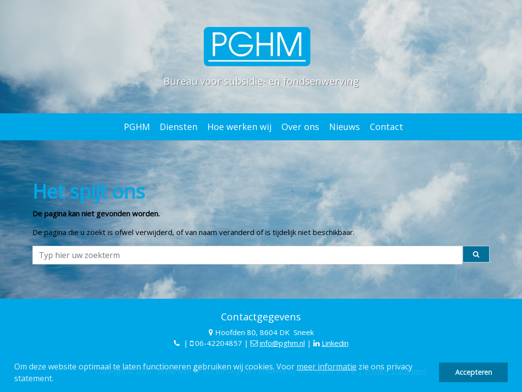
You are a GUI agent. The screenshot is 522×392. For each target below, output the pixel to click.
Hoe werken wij (239, 126)
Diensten (178, 126)
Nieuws (344, 126)
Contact (386, 126)
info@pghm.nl (282, 343)
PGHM (137, 126)
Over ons (300, 126)
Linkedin (335, 343)
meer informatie (327, 366)
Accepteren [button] (473, 372)
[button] (56, 379)
